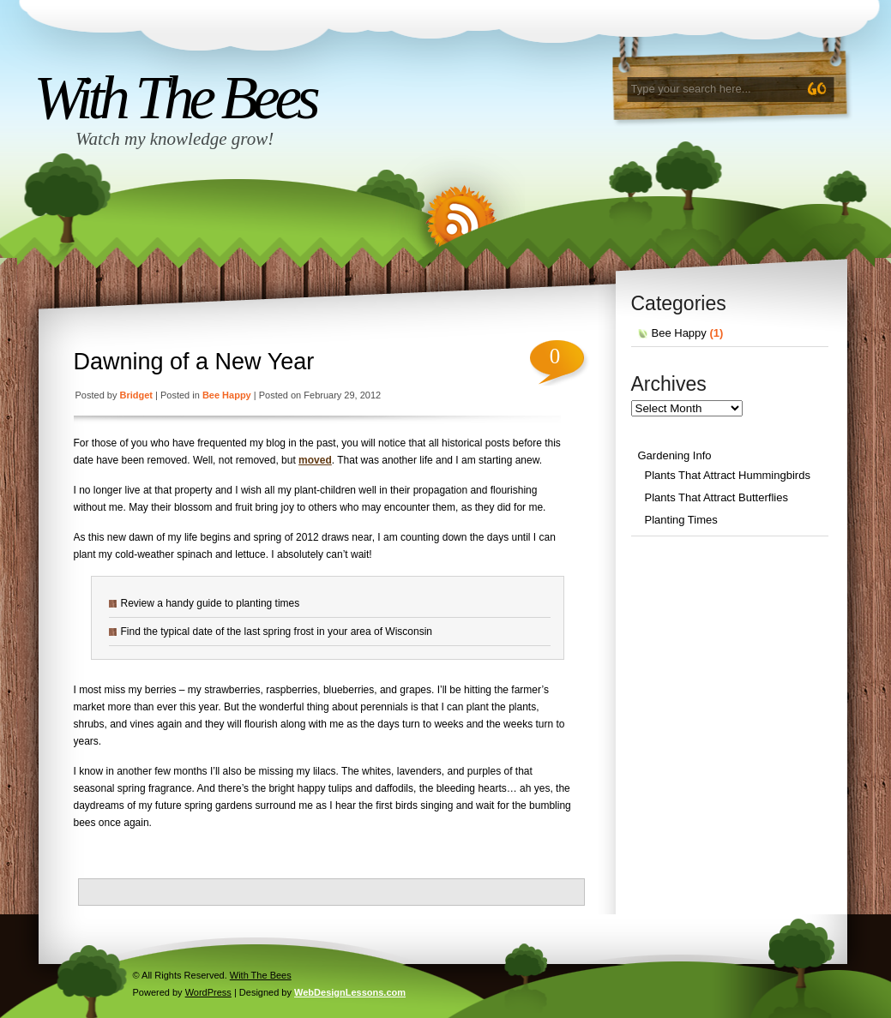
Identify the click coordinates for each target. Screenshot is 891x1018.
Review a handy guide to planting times (210, 603)
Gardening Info (675, 455)
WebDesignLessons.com (350, 992)
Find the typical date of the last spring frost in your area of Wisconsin (277, 632)
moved (315, 460)
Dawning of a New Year (194, 361)
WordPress (208, 992)
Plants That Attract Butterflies (716, 497)
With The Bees (175, 97)
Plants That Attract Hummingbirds (727, 475)
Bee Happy (226, 395)
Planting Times (681, 519)
